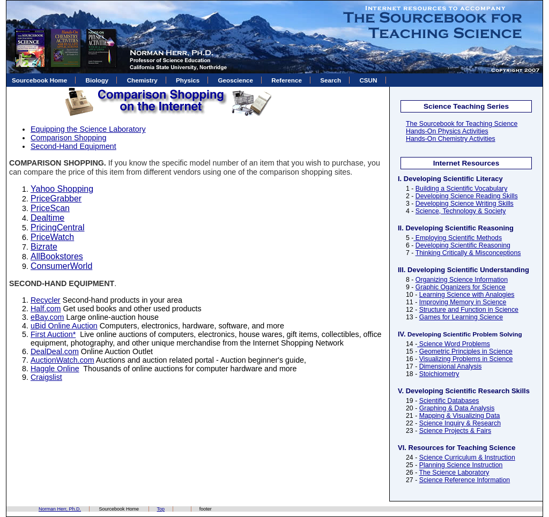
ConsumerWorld (61, 266)
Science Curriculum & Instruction (467, 457)
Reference (286, 80)
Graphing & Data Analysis (457, 408)
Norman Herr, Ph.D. (60, 509)
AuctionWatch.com (62, 360)
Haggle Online (55, 368)
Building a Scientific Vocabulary (462, 188)
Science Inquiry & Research (460, 423)
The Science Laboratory (454, 472)
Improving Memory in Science (463, 302)
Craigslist (46, 377)
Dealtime (47, 217)
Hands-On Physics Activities (447, 131)
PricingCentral (57, 227)
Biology (97, 80)
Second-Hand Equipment (73, 146)
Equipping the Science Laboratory (88, 129)
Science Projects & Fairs (455, 430)
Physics (187, 80)
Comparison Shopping (68, 137)
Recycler (46, 300)
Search (330, 80)
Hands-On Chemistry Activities (450, 139)
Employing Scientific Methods (457, 238)
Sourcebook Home (39, 80)
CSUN (368, 80)
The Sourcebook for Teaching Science (461, 124)
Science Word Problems (453, 344)
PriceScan (50, 208)
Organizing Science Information (462, 279)
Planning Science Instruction (461, 465)
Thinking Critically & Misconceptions (468, 253)
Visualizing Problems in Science (466, 359)
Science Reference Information (464, 480)
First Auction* (53, 334)
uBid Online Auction (64, 325)
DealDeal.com (55, 351)
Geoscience (235, 80)
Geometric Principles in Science (466, 351)
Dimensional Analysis (450, 366)
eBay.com (47, 317)
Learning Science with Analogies (467, 294)
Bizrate (44, 246)
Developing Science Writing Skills (465, 203)
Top (161, 509)
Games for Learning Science (461, 317)
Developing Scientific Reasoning (463, 245)
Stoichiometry (439, 374)
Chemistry (142, 80)
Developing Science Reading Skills (467, 196)
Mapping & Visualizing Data (459, 415)
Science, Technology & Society (461, 211)
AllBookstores (57, 256)
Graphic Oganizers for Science (461, 287)
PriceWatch (52, 237)
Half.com (46, 308)
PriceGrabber (56, 198)
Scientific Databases (449, 400)
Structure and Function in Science (468, 309)
